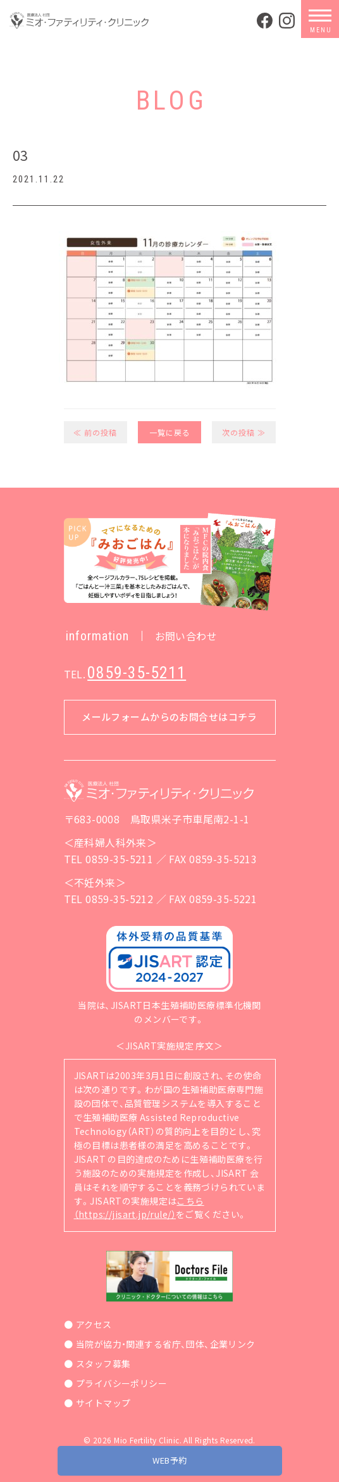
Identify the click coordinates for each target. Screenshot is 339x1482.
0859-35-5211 (136, 672)
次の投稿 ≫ (244, 432)
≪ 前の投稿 (95, 432)
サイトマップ (103, 1402)
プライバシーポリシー (121, 1383)
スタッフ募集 (103, 1363)
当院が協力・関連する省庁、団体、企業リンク (166, 1344)
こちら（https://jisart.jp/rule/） (139, 1207)
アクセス (94, 1324)
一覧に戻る (169, 432)
